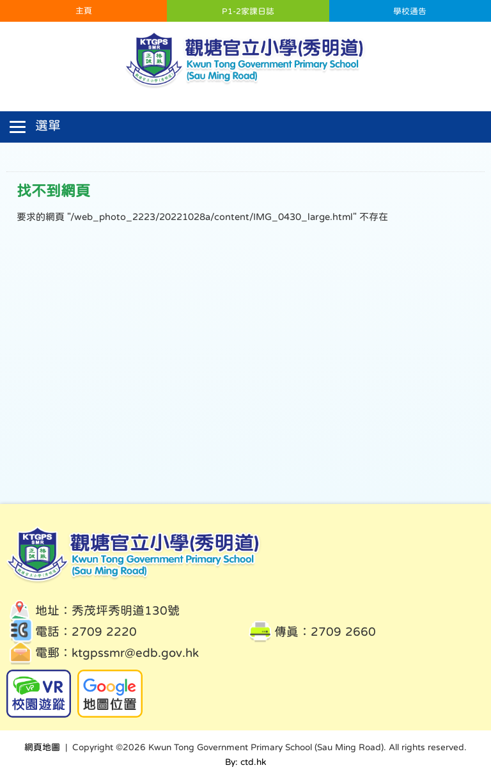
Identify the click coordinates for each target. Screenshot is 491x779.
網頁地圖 (42, 747)
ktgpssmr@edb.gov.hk (135, 653)
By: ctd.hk (245, 761)
